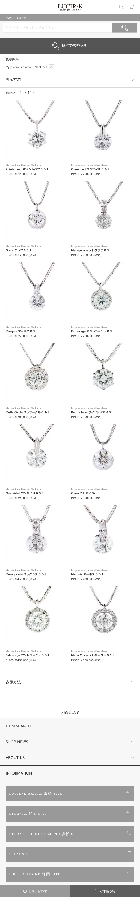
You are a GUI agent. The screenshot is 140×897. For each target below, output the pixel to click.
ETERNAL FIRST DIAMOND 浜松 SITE (44, 834)
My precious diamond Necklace (27, 67)
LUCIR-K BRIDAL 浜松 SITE (35, 794)
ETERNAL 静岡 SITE (28, 814)
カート (132, 7)
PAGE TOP (70, 712)
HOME (9, 17)
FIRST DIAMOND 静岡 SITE (35, 874)
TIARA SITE (20, 854)
